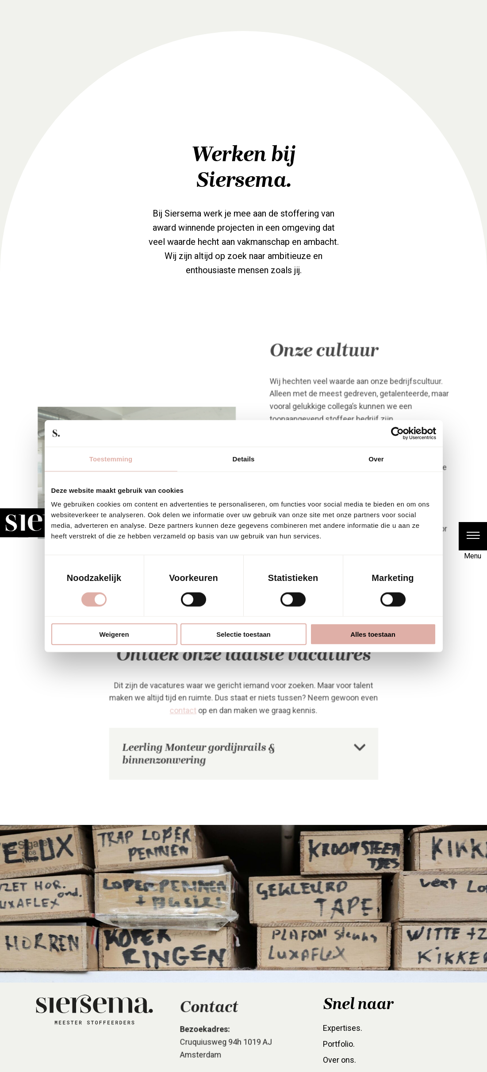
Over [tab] (376, 458)
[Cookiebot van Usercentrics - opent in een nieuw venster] (397, 433)
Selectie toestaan (243, 634)
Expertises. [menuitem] (343, 1040)
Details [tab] (244, 458)
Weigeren (114, 634)
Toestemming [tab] (111, 458)
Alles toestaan (372, 634)
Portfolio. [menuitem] (339, 1055)
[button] (473, 536)
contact (185, 724)
